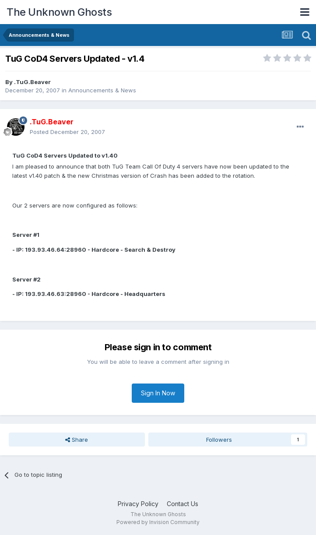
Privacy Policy (138, 503)
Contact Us (182, 503)
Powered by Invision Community (158, 522)
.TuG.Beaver (32, 81)
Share (76, 439)
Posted (67, 131)
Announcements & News (102, 90)
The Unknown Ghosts (59, 12)
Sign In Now (158, 393)
